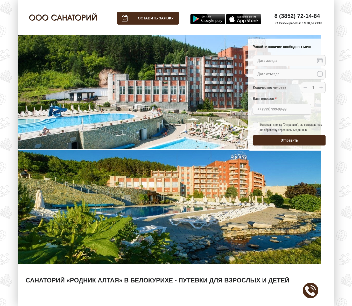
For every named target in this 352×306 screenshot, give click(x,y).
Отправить (289, 140)
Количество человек (269, 87)
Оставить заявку (145, 18)
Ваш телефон (265, 98)
